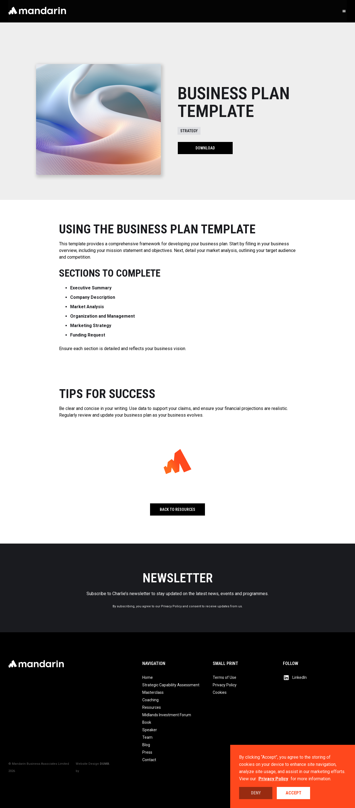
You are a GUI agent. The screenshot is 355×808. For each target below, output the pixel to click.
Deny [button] (256, 793)
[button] (344, 11)
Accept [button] (293, 793)
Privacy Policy (273, 778)
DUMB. (105, 764)
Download (205, 148)
